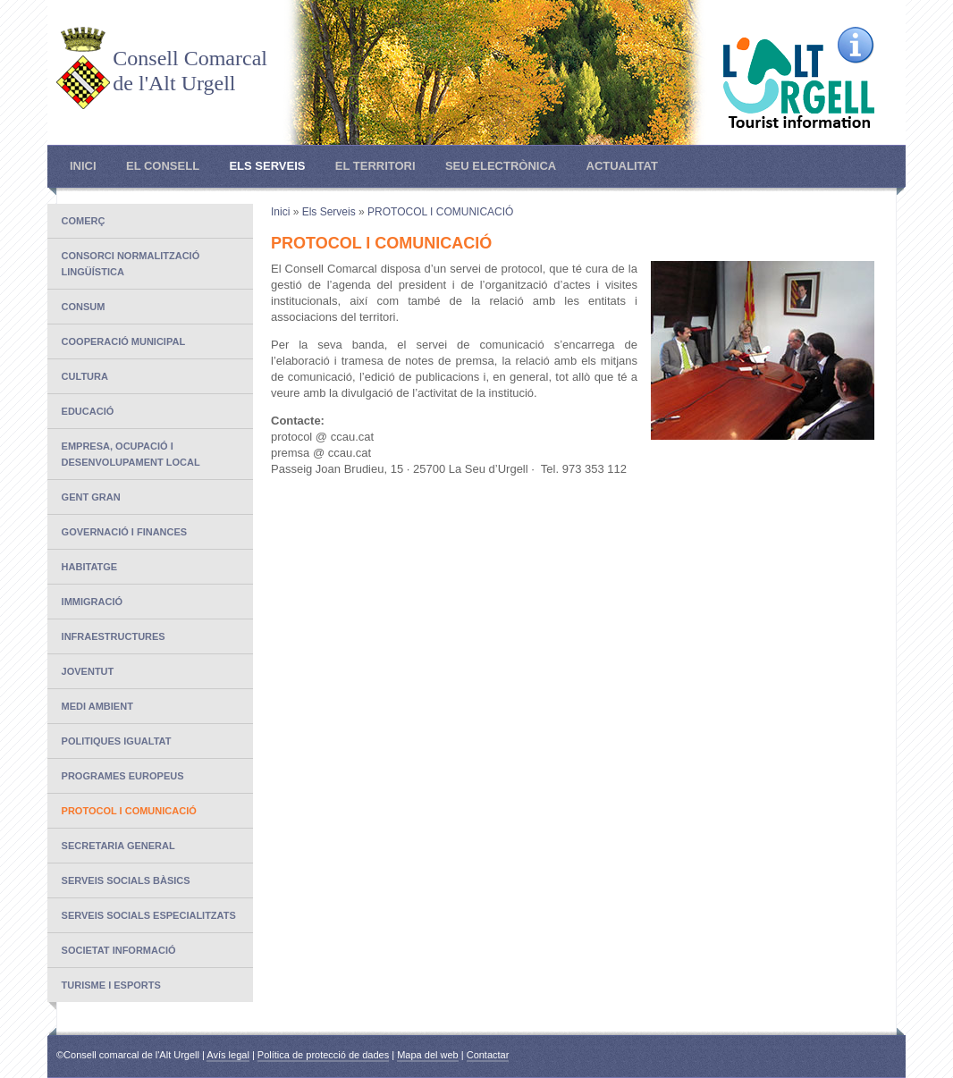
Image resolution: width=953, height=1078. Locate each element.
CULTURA (85, 376)
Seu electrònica (500, 166)
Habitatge (90, 566)
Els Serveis (267, 166)
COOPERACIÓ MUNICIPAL (124, 341)
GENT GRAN (91, 497)
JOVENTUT (88, 671)
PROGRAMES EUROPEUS (123, 776)
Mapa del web (428, 1054)
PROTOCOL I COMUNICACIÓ (129, 810)
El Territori (375, 166)
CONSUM (83, 306)
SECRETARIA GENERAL (118, 845)
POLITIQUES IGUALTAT (117, 741)
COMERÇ (83, 220)
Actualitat (622, 166)
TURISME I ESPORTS (111, 985)
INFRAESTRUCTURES (113, 636)
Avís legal (228, 1054)
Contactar (488, 1054)
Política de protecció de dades (323, 1054)
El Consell (162, 166)
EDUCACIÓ (88, 411)
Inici (83, 166)
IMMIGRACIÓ (92, 601)
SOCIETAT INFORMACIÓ (119, 950)
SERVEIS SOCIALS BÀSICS (126, 880)
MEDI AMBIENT (97, 706)
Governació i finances (125, 531)
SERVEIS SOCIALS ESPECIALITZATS (149, 915)
